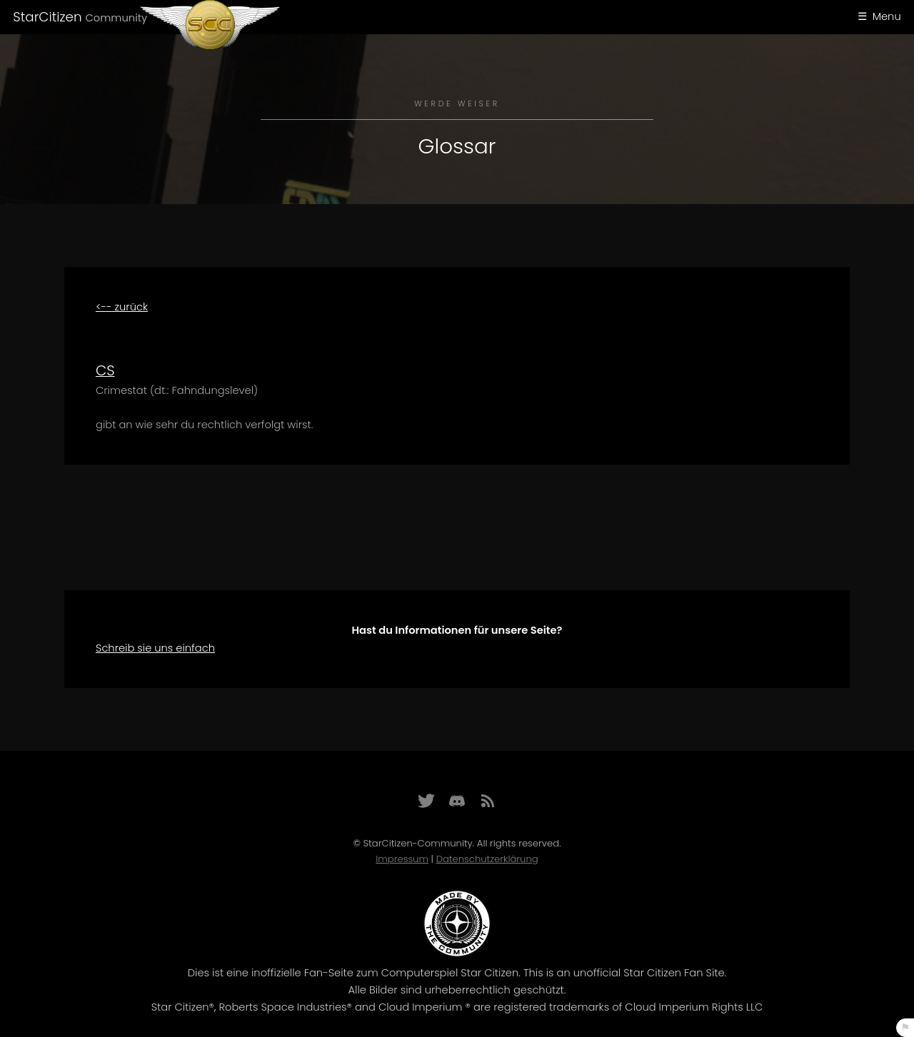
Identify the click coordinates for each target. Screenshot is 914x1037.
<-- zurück (122, 307)
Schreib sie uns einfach (155, 648)
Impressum (402, 859)
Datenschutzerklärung (487, 859)
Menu (887, 16)
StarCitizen (80, 17)
